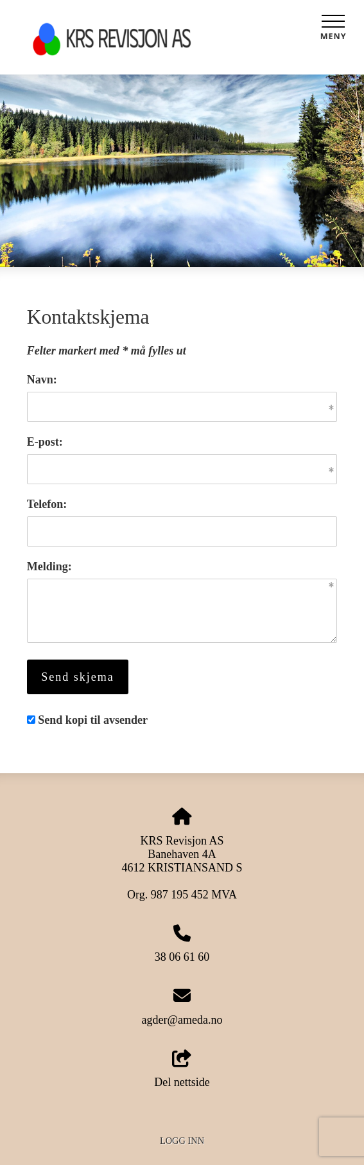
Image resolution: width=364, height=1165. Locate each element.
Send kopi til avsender (93, 720)
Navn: (42, 379)
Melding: (49, 566)
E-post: (45, 441)
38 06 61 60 (182, 956)
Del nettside (181, 1069)
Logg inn (182, 1140)
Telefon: (47, 504)
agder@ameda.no (181, 1019)
